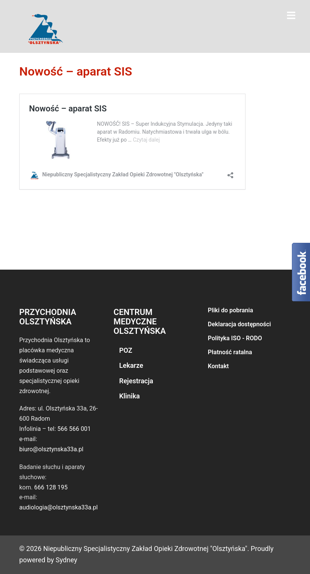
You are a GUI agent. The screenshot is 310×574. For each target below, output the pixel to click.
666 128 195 (51, 487)
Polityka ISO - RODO (235, 338)
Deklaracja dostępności (239, 324)
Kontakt (218, 366)
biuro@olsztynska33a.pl (51, 449)
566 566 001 (74, 428)
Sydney (66, 560)
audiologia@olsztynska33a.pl (58, 507)
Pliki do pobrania (230, 310)
